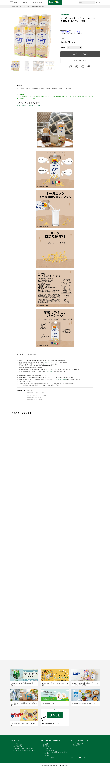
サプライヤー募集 (78, 743)
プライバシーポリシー (49, 757)
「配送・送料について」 (50, 362)
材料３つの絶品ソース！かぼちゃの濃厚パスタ (30, 105)
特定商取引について (48, 750)
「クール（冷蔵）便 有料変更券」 (59, 379)
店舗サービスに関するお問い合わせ (23, 748)
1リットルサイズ (38, 399)
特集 (28, 395)
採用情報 (45, 745)
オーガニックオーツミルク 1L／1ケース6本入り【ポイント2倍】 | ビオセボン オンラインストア (55, 2)
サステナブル (47, 748)
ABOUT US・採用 (37, 2)
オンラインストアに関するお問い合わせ (24, 750)
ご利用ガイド (17, 743)
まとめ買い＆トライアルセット (37, 397)
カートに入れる (80, 54)
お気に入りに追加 (80, 60)
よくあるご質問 (17, 745)
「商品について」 (49, 371)
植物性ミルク (30, 390)
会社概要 (45, 743)
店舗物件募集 (76, 745)
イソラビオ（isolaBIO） (39, 392)
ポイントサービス (18, 746)
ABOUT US (46, 746)
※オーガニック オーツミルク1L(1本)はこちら (71, 33)
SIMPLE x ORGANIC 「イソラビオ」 (38, 395)
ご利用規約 (46, 755)
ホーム (11, 6)
